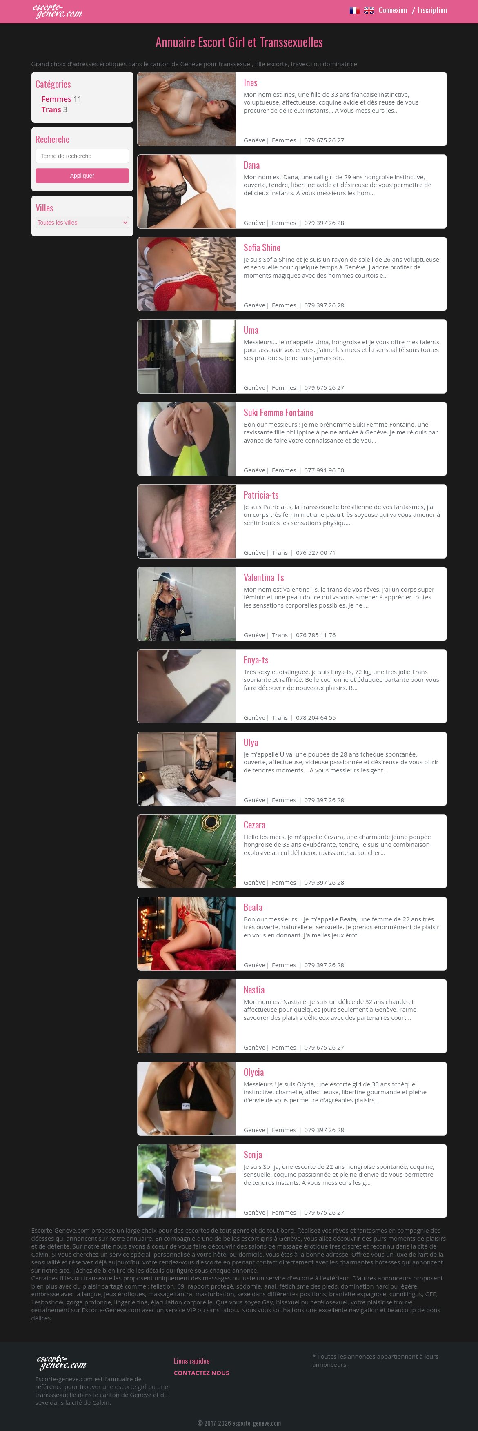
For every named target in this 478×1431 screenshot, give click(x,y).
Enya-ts (256, 659)
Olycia (254, 1072)
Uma (251, 329)
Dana (252, 164)
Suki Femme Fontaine (278, 412)
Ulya (251, 742)
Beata (253, 907)
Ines (251, 82)
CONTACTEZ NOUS (201, 1373)
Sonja (253, 1154)
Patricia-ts (261, 494)
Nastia (254, 989)
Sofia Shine (262, 247)
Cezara (254, 824)
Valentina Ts (264, 577)
